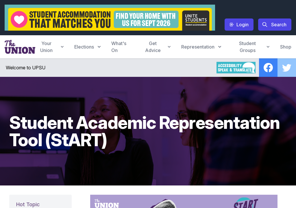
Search (274, 24)
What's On (118, 46)
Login (239, 24)
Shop (285, 47)
